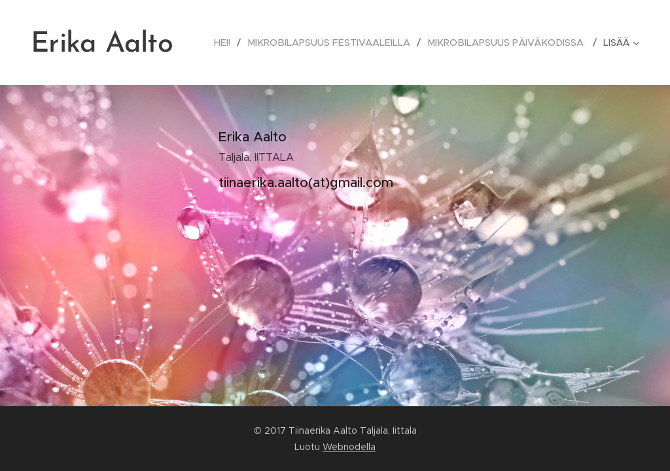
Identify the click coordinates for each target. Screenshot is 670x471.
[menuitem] (236, 42)
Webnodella (349, 447)
